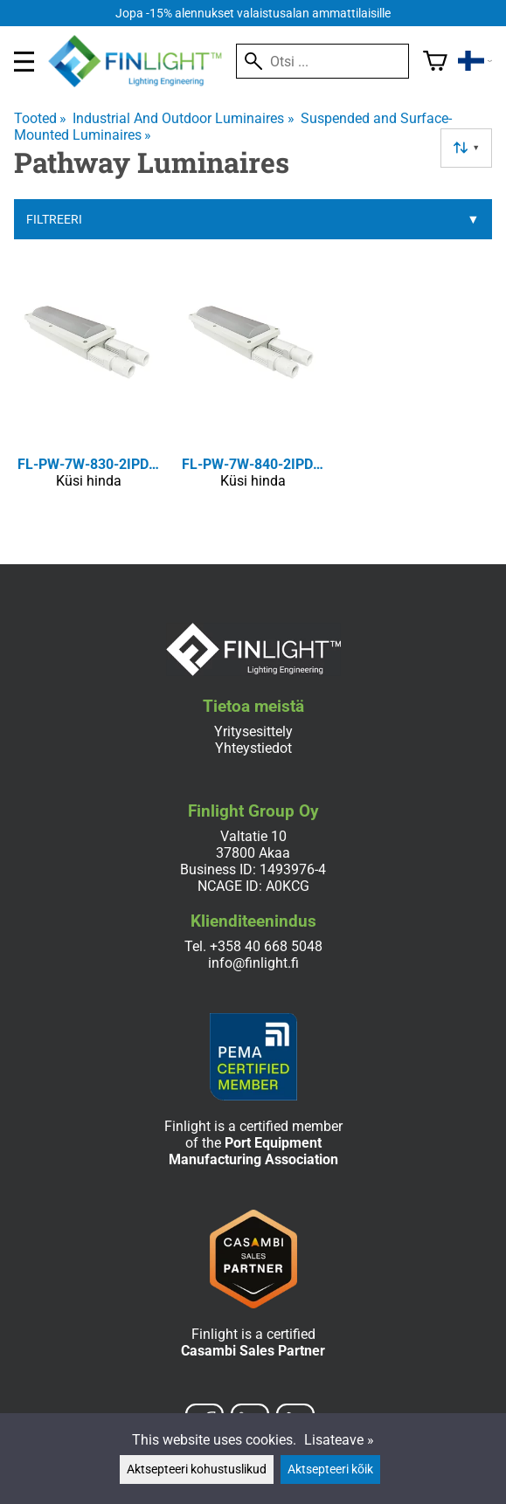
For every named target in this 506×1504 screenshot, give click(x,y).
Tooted (40, 118)
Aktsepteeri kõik (330, 1469)
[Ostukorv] (435, 61)
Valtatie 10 (253, 836)
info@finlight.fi (253, 963)
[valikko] (24, 62)
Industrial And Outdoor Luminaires (183, 118)
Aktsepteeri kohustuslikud (197, 1469)
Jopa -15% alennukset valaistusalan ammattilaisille (253, 13)
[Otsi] (322, 61)
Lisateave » (339, 1440)
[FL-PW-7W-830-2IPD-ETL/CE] (89, 393)
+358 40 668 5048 (266, 946)
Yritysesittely (253, 731)
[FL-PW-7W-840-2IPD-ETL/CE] (253, 393)
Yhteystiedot (253, 748)
